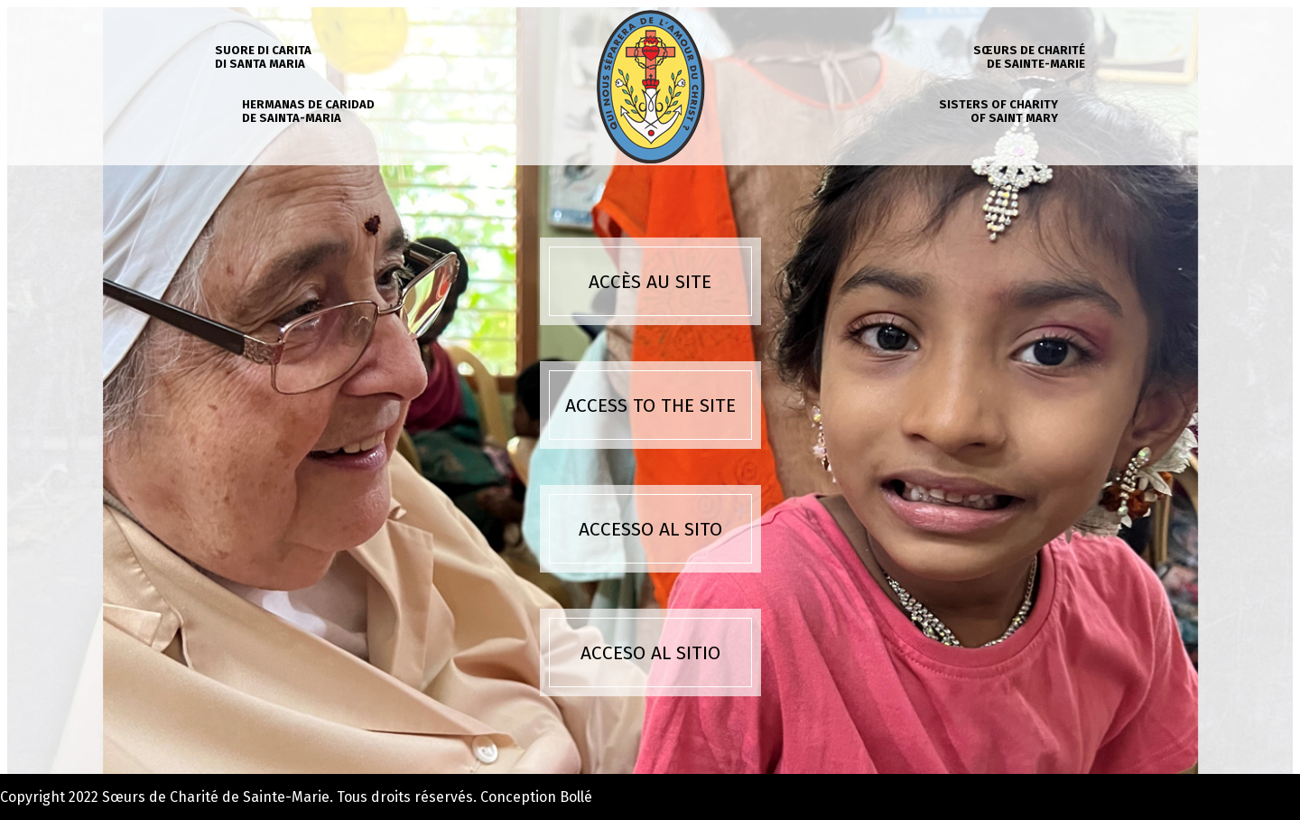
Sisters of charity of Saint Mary (998, 111)
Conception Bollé (536, 797)
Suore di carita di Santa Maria (263, 56)
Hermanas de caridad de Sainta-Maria (308, 111)
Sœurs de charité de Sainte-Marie (1029, 56)
